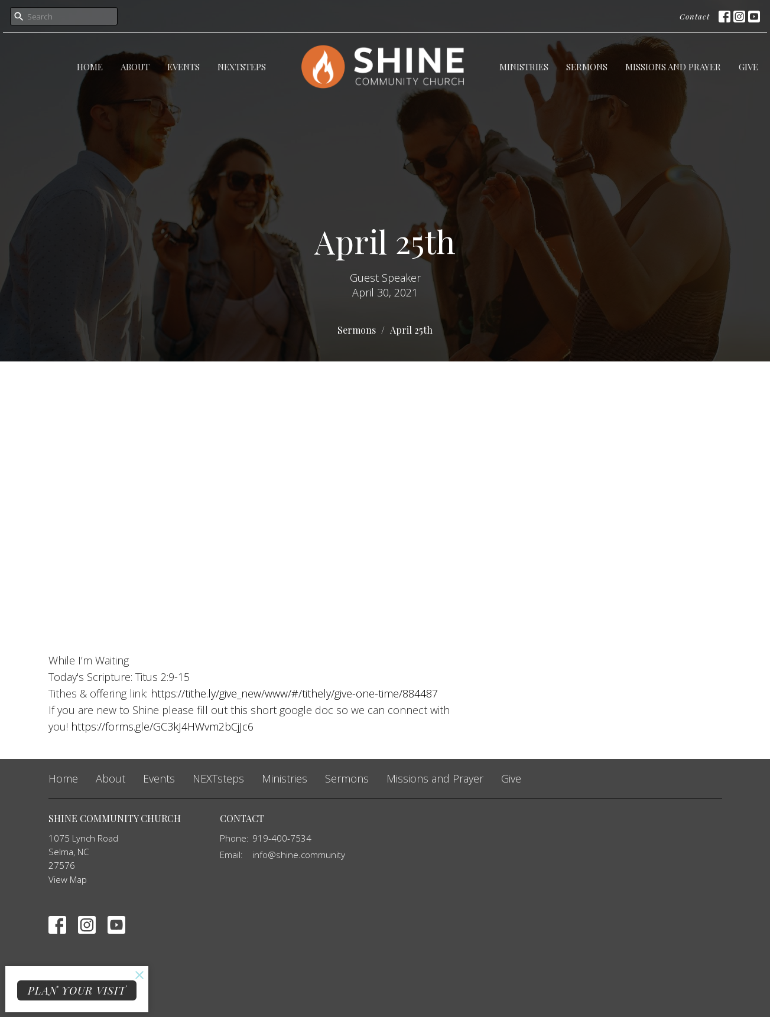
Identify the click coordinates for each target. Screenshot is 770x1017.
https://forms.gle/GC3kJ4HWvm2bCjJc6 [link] (162, 726)
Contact (695, 16)
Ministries (523, 67)
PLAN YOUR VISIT (77, 990)
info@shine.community (298, 854)
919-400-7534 (281, 838)
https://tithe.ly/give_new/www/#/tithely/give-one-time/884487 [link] (294, 693)
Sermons (586, 67)
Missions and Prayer (673, 67)
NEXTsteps (241, 67)
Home (90, 67)
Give (748, 67)
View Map (67, 879)
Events (183, 67)
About (135, 67)
